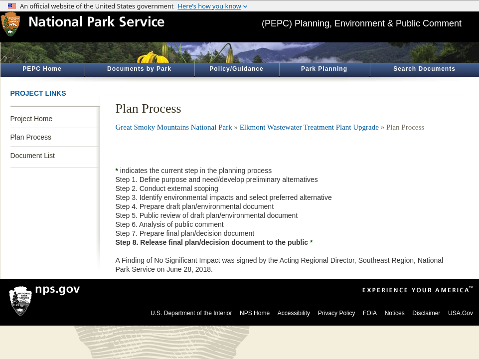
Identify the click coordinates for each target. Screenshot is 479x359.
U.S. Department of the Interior (191, 313)
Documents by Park (139, 68)
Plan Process (30, 137)
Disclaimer (426, 313)
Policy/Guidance (236, 68)
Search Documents (424, 68)
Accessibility (294, 313)
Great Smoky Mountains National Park (174, 127)
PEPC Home (41, 68)
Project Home (31, 119)
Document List (32, 156)
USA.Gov (460, 313)
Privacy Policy (336, 313)
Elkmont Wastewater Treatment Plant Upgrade (309, 127)
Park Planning (324, 68)
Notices (395, 313)
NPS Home (255, 313)
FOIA (370, 313)
